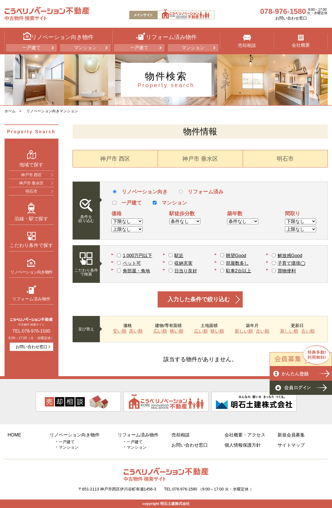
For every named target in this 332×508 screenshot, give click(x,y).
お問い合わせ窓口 (291, 18)
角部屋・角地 (136, 270)
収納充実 (183, 263)
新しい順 (244, 331)
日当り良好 (185, 270)
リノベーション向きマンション (52, 111)
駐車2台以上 (238, 270)
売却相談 (247, 41)
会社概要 (301, 41)
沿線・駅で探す (31, 212)
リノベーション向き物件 (31, 266)
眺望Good (236, 255)
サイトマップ (291, 445)
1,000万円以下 (137, 255)
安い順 (119, 331)
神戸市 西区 (31, 175)
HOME (14, 434)
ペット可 (132, 263)
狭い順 (176, 331)
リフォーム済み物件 (31, 293)
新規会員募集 (291, 434)
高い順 (136, 331)
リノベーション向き (140, 192)
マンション (85, 47)
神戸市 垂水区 (31, 183)
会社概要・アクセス (245, 434)
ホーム (10, 111)
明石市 (31, 191)
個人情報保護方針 (243, 445)
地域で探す (31, 158)
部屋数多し (237, 263)
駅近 (178, 255)
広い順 (160, 331)
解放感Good (290, 255)
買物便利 (287, 270)
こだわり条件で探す (31, 240)
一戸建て (31, 47)
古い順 (262, 331)
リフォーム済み (201, 192)
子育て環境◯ (291, 263)
